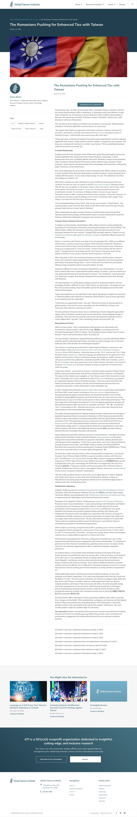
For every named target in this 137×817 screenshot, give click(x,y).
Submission (102, 798)
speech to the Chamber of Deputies (109, 501)
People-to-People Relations (26, 123)
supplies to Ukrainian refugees (88, 235)
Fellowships (102, 792)
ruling (116, 454)
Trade (41, 128)
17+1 (13, 123)
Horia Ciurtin (68, 365)
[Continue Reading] (46, 714)
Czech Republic (64, 362)
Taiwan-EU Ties (16, 128)
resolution (75, 458)
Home (12, 19)
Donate (122, 4)
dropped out (72, 355)
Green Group (99, 133)
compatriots (89, 190)
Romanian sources (97, 392)
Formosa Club (94, 509)
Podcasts (101, 789)
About (78, 4)
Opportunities (103, 795)
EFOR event (99, 379)
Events (111, 4)
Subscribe (102, 801)
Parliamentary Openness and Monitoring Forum (107, 495)
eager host (72, 400)
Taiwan (41, 123)
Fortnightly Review (98, 705)
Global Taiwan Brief (22, 19)
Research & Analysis (95, 4)
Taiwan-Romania (30, 128)
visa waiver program (102, 185)
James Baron (15, 97)
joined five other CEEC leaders (92, 390)
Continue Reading (17, 714)
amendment (106, 437)
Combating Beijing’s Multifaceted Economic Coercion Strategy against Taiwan (66, 708)
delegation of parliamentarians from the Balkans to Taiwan (101, 490)
